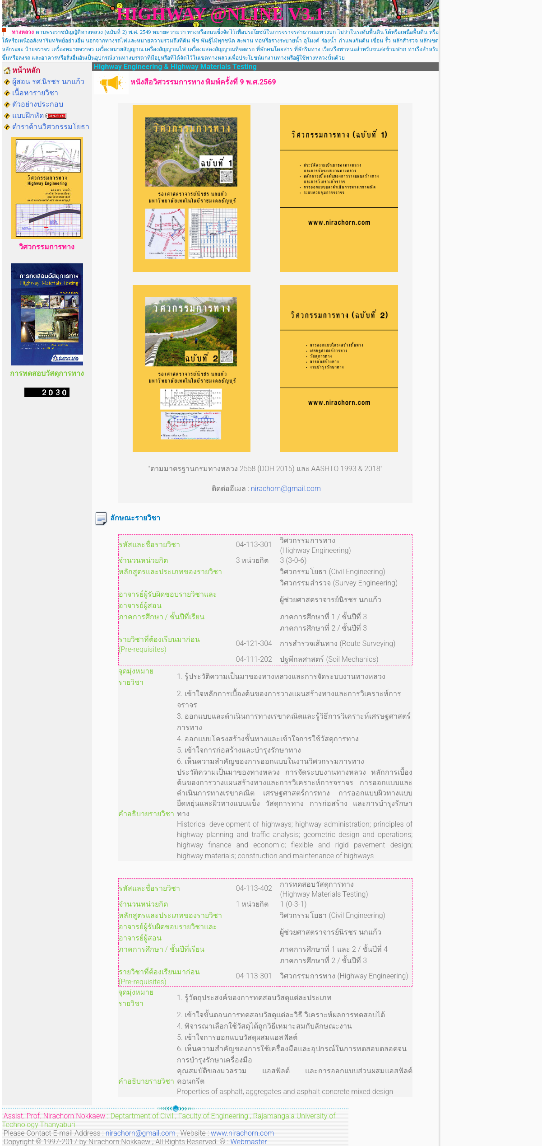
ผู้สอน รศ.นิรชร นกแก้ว (48, 81)
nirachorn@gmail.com (286, 488)
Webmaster (249, 1141)
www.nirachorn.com (242, 1133)
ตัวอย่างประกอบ (37, 104)
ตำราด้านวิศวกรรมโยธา (50, 126)
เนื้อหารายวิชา (35, 93)
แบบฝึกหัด (28, 115)
